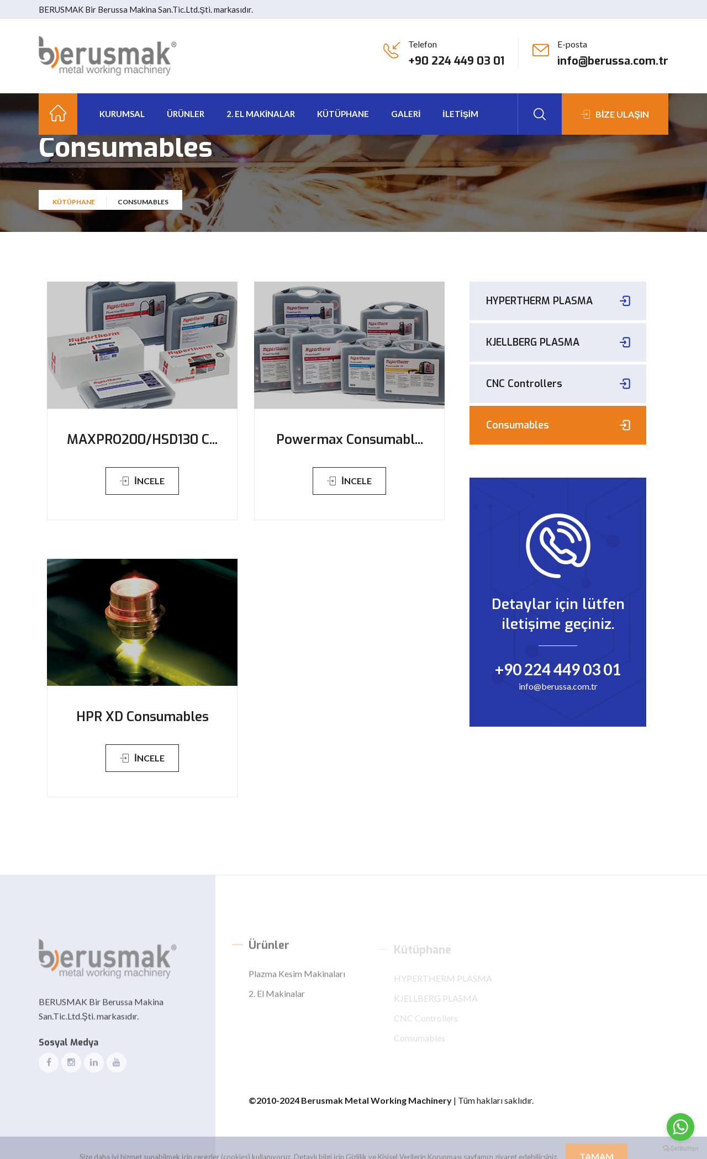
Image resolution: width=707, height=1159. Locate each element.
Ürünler (185, 114)
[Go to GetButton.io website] (680, 1148)
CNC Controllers (524, 383)
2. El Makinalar (260, 114)
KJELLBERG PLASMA (532, 342)
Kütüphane (73, 209)
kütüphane (343, 114)
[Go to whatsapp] (680, 1127)
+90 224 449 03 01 (456, 61)
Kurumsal (122, 114)
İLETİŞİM (460, 114)
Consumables (517, 425)
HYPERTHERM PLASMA (539, 301)
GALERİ (405, 114)
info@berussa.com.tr (612, 61)
